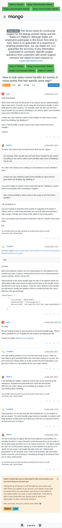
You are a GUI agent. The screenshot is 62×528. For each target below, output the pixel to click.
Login (15, 509)
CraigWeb (9, 246)
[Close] (57, 479)
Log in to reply (53, 85)
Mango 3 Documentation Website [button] (40, 5)
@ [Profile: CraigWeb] (29, 338)
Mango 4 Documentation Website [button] (16, 9)
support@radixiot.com (31, 60)
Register (8, 509)
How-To (6, 85)
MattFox (9, 145)
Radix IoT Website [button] (16, 5)
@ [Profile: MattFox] (20, 338)
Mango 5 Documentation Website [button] (45, 9)
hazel (8, 94)
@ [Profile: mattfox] (5, 251)
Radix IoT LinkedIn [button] (45, 71)
